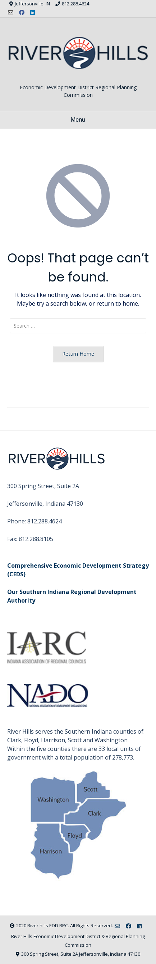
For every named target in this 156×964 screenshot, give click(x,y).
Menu (78, 120)
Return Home (78, 353)
